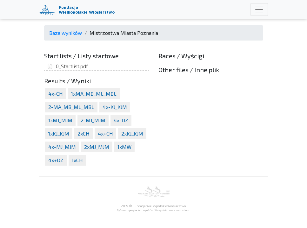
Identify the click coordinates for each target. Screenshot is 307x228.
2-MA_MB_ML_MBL (71, 107)
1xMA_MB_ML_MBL (94, 94)
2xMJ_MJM (96, 147)
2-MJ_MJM (93, 120)
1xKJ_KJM (58, 133)
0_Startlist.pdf (67, 66)
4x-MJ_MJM (62, 147)
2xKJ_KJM (132, 133)
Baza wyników (65, 33)
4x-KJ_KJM (115, 107)
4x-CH (55, 94)
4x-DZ (121, 120)
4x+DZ (55, 160)
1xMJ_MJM (60, 120)
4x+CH (105, 133)
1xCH (77, 160)
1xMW (124, 147)
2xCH (83, 133)
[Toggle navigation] (259, 9)
